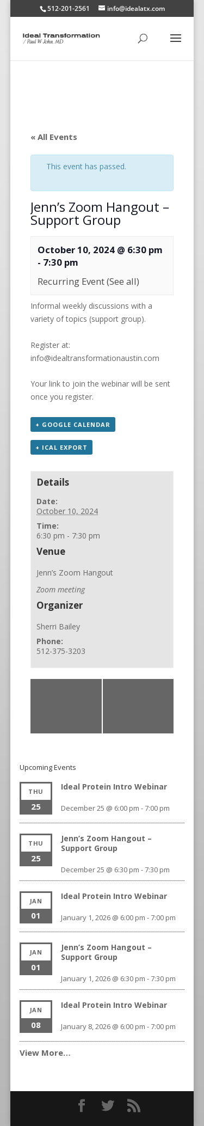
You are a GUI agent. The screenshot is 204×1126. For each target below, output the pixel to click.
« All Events (53, 136)
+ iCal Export (61, 447)
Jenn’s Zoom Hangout (74, 572)
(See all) (123, 281)
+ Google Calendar (72, 424)
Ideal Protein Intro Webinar (58, 706)
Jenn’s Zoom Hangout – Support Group (106, 843)
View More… (45, 1052)
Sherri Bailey (58, 626)
